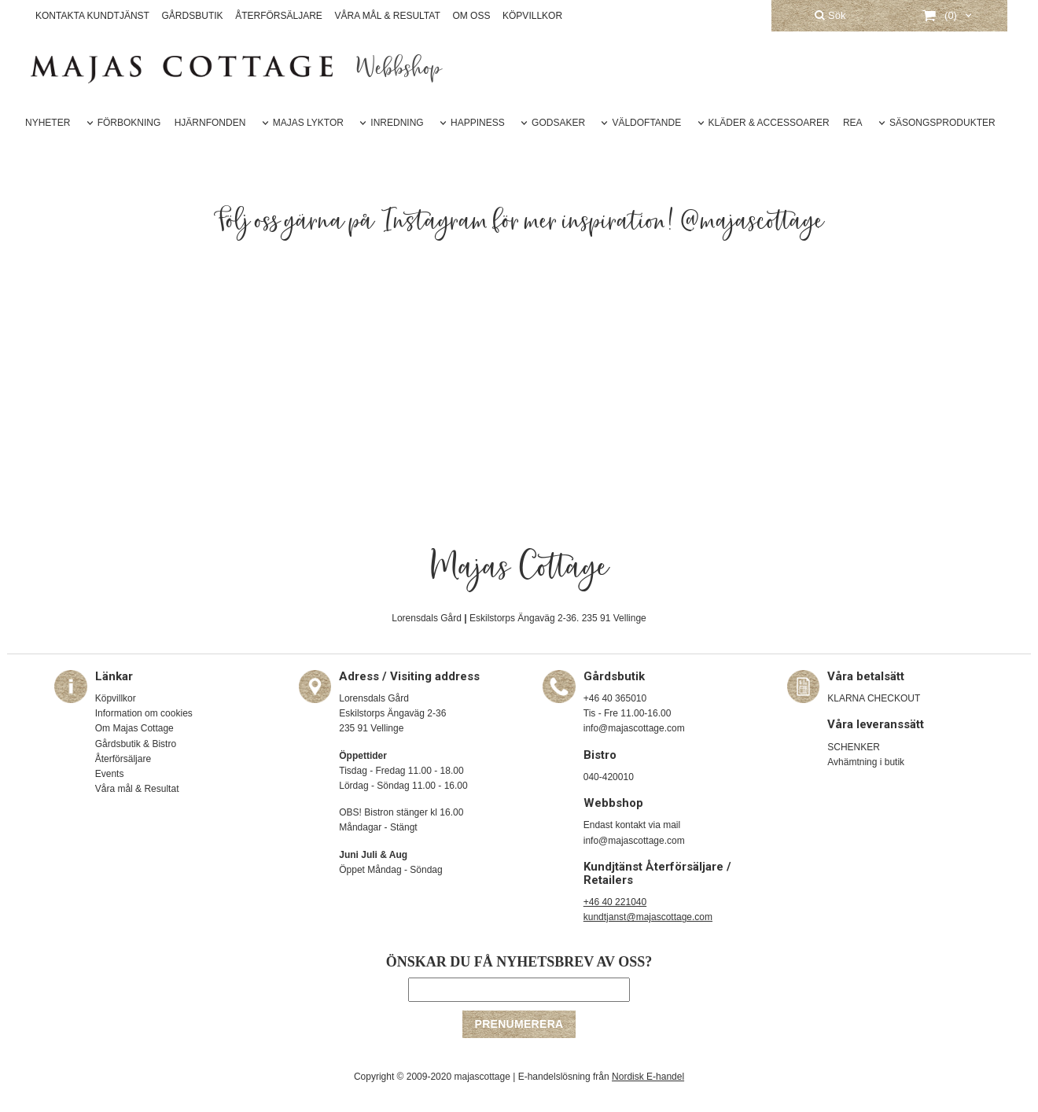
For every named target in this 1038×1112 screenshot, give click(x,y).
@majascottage (752, 222)
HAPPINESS (478, 122)
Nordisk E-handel (648, 1076)
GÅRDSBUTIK (192, 15)
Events (109, 773)
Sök (830, 15)
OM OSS (471, 15)
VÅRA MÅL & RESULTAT (387, 15)
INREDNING (396, 122)
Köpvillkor (115, 698)
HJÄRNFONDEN (210, 122)
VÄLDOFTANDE (646, 122)
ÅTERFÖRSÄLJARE (278, 15)
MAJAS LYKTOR (308, 122)
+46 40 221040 (614, 902)
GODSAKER (558, 122)
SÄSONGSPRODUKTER (942, 122)
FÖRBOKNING (129, 122)
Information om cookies (144, 713)
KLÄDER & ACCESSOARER (769, 122)
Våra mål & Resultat (137, 788)
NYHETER (47, 122)
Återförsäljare (123, 758)
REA (853, 122)
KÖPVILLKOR (532, 15)
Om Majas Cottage (134, 728)
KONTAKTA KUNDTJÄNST (92, 15)
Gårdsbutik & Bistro (135, 743)
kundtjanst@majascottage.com (647, 916)
